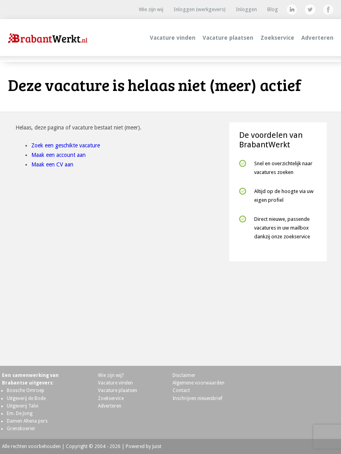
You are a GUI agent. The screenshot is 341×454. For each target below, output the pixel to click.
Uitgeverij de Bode (26, 398)
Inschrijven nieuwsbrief (197, 398)
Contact (181, 390)
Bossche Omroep (25, 390)
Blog (272, 9)
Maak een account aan (58, 155)
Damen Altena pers (27, 421)
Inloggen (246, 9)
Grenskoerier (21, 428)
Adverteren (317, 38)
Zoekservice (277, 38)
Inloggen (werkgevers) (200, 9)
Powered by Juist (143, 446)
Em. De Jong (20, 413)
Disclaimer (183, 375)
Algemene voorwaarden (198, 383)
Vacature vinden (172, 38)
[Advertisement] (278, 310)
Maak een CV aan (52, 164)
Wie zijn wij (151, 9)
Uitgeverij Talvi (22, 406)
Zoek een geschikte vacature (65, 145)
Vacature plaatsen (228, 38)
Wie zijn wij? (111, 375)
